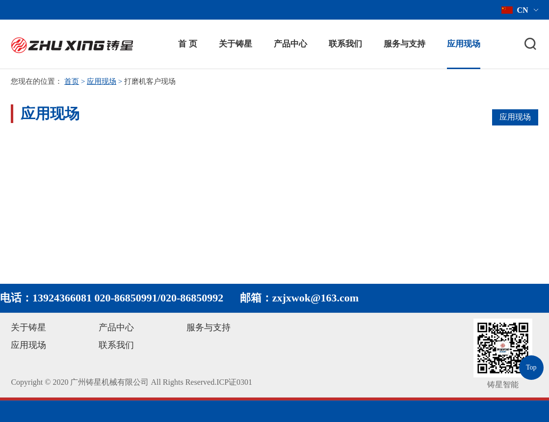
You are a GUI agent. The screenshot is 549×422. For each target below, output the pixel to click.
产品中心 (290, 44)
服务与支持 (404, 44)
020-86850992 (191, 298)
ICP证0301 (234, 382)
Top (531, 367)
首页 (71, 81)
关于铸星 (235, 44)
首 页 (187, 44)
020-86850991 (126, 298)
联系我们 (345, 44)
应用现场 (463, 44)
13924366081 (62, 298)
